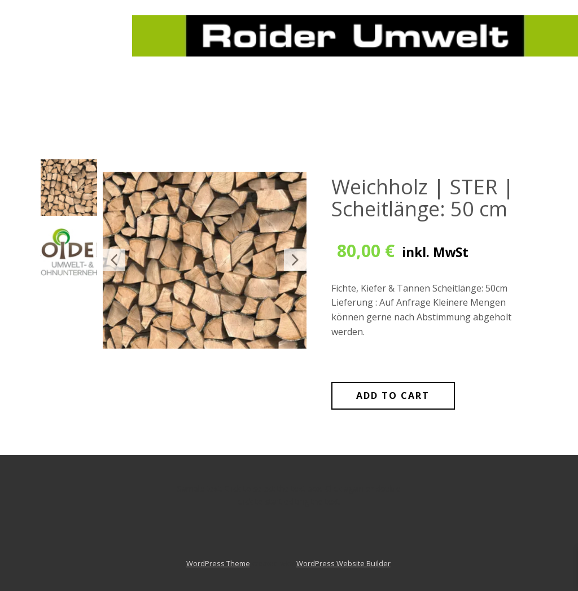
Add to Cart (393, 395)
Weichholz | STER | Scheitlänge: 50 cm (422, 198)
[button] (114, 260)
